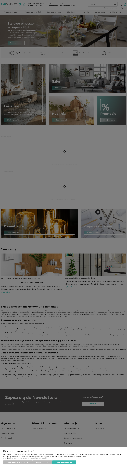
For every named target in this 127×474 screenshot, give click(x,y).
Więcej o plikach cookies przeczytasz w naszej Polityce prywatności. (25, 458)
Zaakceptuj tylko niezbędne (17, 462)
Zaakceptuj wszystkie (64, 462)
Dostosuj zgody (42, 462)
